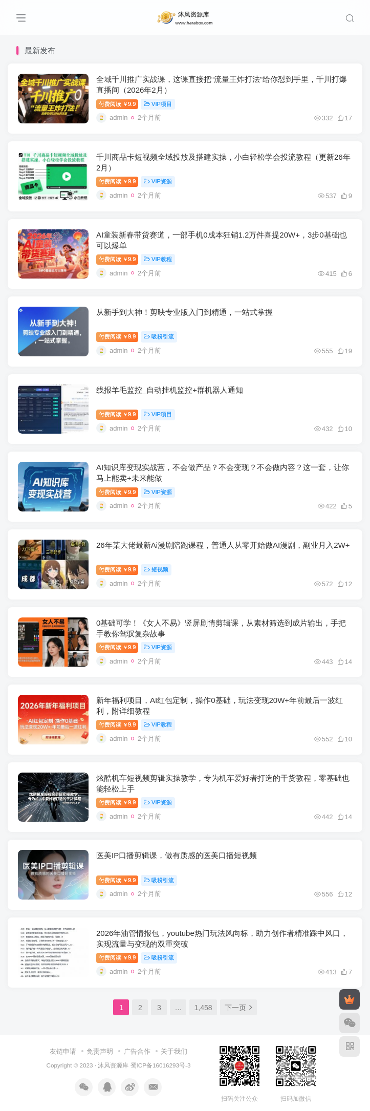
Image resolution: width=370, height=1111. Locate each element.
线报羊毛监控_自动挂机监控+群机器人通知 (169, 390)
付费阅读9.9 (117, 104)
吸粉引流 (159, 336)
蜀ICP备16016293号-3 (160, 1065)
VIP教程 (157, 259)
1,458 (203, 1007)
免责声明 (99, 1051)
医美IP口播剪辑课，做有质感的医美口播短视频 (176, 855)
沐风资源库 (113, 1065)
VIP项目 (157, 104)
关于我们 (174, 1051)
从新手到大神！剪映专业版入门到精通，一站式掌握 (184, 312)
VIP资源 (157, 181)
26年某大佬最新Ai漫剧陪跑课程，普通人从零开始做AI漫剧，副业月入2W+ (223, 545)
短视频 (156, 569)
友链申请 (63, 1051)
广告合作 (137, 1051)
